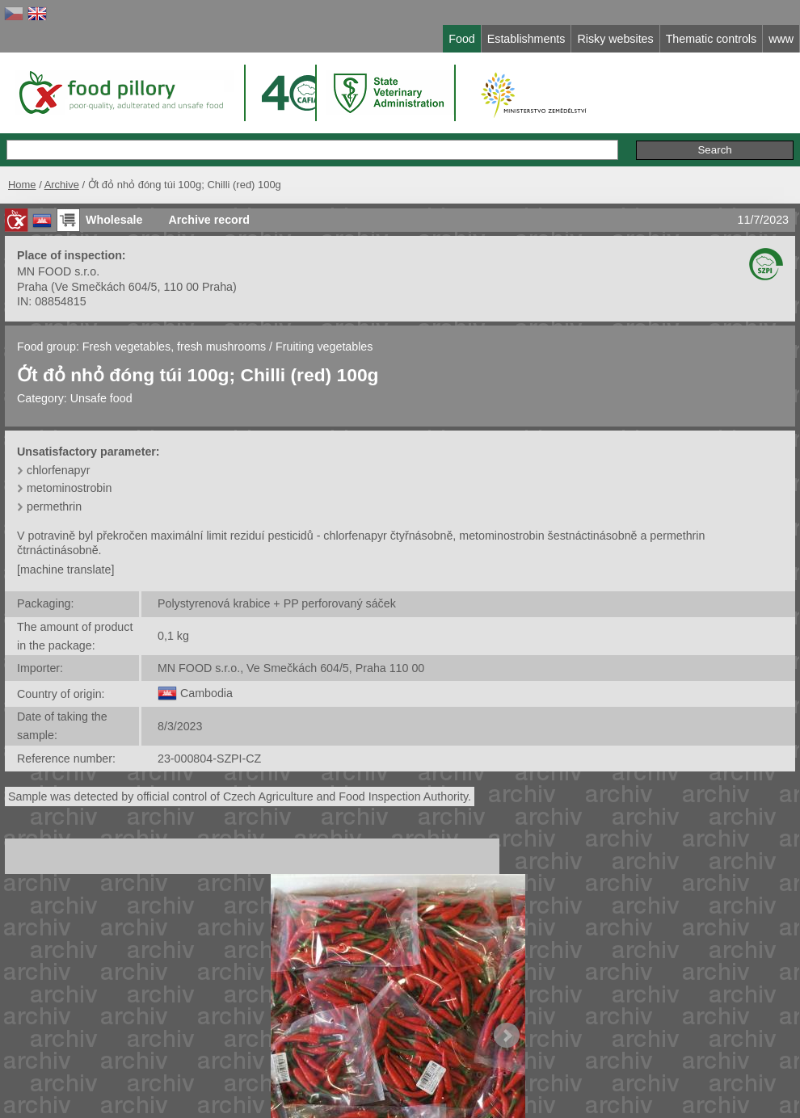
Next (507, 1036)
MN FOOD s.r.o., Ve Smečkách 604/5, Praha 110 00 (291, 668)
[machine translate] (65, 569)
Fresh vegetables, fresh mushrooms (175, 346)
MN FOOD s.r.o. (58, 271)
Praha (32, 286)
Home (22, 185)
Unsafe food (101, 398)
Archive (61, 185)
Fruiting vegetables (324, 346)
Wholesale (114, 219)
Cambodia (206, 693)
